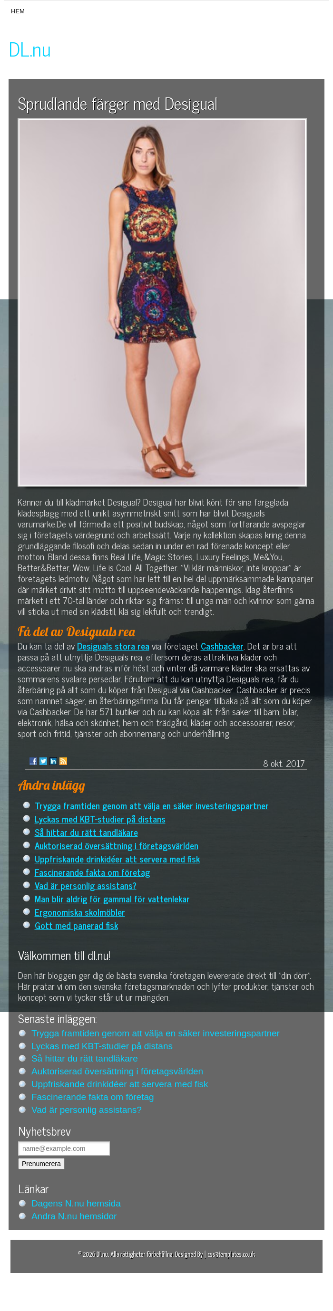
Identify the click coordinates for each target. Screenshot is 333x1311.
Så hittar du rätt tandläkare (86, 831)
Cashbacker (222, 645)
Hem (18, 11)
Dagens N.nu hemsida (76, 1203)
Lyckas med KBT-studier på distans (100, 818)
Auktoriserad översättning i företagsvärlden (116, 845)
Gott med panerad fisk (76, 925)
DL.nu (30, 48)
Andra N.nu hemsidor (74, 1216)
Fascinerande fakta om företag (92, 871)
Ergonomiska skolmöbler (80, 911)
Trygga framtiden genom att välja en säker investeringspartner (152, 805)
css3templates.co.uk (231, 1254)
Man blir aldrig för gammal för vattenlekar (112, 898)
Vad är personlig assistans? (86, 885)
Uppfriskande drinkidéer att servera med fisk (117, 858)
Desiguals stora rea (113, 645)
